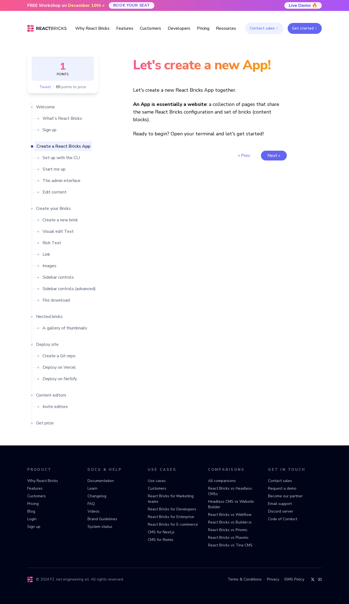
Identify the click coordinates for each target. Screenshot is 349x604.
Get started (304, 28)
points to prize (71, 87)
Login (32, 519)
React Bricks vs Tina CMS (230, 545)
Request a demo (282, 488)
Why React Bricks (42, 480)
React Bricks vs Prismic (228, 529)
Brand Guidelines (102, 519)
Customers (36, 496)
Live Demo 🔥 (303, 5)
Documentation (101, 480)
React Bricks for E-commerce (173, 524)
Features (35, 488)
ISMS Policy (294, 579)
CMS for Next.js (161, 532)
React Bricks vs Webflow (230, 514)
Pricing (33, 503)
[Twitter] (313, 579)
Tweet (45, 87)
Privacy (273, 579)
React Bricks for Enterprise (171, 516)
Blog (31, 511)
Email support (280, 503)
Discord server (280, 511)
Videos (94, 511)
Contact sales (264, 28)
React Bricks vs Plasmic (228, 537)
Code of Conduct (282, 519)
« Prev (244, 156)
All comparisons (222, 480)
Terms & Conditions (245, 579)
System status (100, 526)
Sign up (33, 526)
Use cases (157, 480)
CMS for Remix (160, 539)
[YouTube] (320, 579)
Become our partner (285, 496)
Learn (92, 488)
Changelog (97, 496)
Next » (273, 156)
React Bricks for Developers (172, 509)
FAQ (91, 503)
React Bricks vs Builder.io (230, 522)
